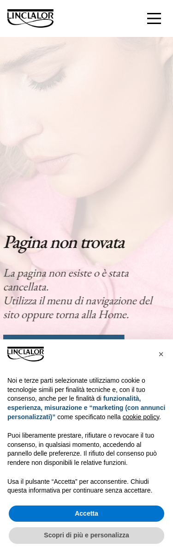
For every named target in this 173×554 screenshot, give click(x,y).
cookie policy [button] (141, 417)
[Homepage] (30, 18)
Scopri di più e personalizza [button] (86, 535)
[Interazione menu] (154, 18)
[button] (161, 354)
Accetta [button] (86, 513)
